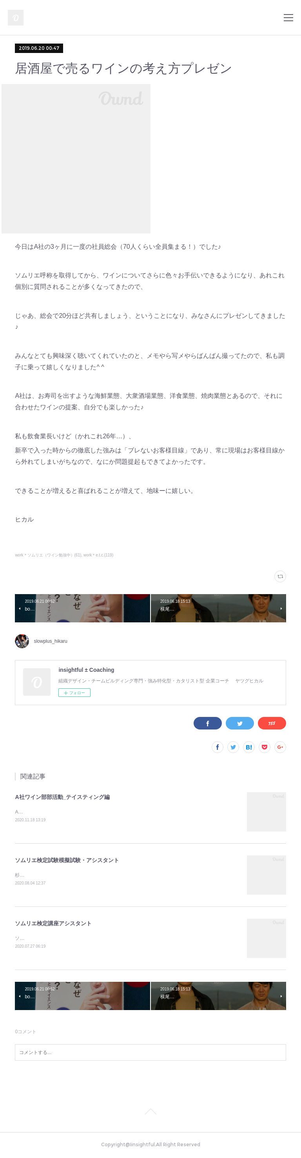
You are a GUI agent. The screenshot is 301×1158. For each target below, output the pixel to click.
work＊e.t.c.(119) (98, 555)
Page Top (150, 1114)
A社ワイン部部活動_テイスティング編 (62, 797)
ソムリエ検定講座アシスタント (53, 924)
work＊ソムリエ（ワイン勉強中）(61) (48, 555)
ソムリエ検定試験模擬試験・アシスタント (67, 860)
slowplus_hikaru (50, 641)
